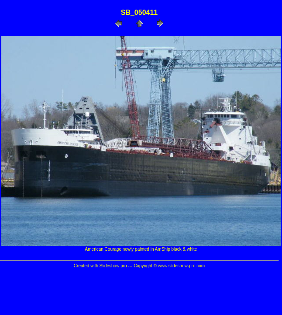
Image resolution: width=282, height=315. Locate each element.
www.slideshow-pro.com (181, 265)
